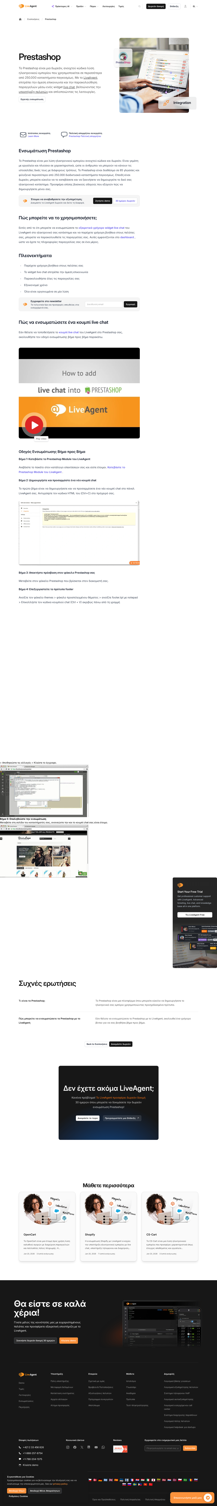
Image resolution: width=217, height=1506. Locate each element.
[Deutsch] (100, 1480)
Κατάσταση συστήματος (62, 1393)
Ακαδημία (131, 1393)
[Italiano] (148, 1480)
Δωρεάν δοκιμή (156, 6)
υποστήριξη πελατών (33, 92)
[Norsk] (174, 1480)
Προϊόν (81, 6)
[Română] (190, 1480)
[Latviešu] (164, 1480)
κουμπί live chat (69, 332)
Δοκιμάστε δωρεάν (121, 1044)
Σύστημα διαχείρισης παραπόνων (180, 1415)
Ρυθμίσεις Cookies (18, 1496)
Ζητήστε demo (102, 201)
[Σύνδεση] (185, 6)
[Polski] (180, 1480)
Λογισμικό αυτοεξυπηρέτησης (178, 1399)
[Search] (141, 6)
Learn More (33, 136)
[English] (111, 1480)
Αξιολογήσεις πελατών (99, 1393)
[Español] (116, 1480)
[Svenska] (135, 1484)
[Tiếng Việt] (145, 1484)
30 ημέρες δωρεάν (125, 201)
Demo (21, 1383)
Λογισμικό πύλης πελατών (177, 1421)
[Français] (132, 1480)
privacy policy (60, 1484)
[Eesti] (121, 1480)
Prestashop (50, 19)
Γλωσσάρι (131, 1387)
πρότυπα (169, 1004)
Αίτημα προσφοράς (60, 1405)
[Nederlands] (169, 1480)
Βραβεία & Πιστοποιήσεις (100, 1387)
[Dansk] (95, 1480)
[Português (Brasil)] (185, 1480)
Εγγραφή (130, 304)
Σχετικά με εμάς (96, 1381)
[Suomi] (127, 1480)
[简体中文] (150, 1484)
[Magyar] (143, 1480)
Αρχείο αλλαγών (59, 1399)
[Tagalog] (140, 1484)
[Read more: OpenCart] (47, 1226)
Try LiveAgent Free (194, 914)
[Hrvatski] (137, 1480)
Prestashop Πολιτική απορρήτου (85, 136)
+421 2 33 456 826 (33, 1447)
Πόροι (94, 6)
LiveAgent (90, 77)
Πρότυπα (130, 1399)
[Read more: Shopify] (108, 1226)
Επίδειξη (174, 6)
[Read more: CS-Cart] (170, 1226)
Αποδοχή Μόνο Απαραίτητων (45, 1490)
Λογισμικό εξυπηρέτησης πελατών (181, 1387)
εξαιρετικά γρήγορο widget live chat (101, 227)
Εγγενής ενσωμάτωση (32, 99)
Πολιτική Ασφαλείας (130, 1499)
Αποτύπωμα (94, 1405)
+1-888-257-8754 (33, 1453)
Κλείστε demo (68, 1340)
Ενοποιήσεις (33, 19)
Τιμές (21, 1389)
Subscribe (190, 1448)
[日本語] (153, 1480)
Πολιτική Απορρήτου (155, 1499)
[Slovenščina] (129, 1484)
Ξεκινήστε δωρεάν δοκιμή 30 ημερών (35, 1340)
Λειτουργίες (25, 1395)
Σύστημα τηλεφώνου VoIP (177, 1393)
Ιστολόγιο (131, 1381)
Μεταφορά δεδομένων (62, 1387)
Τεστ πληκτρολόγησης (137, 1405)
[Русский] (196, 1480)
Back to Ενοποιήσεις (97, 1044)
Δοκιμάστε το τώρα (88, 1118)
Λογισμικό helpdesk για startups (179, 1427)
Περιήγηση (24, 1407)
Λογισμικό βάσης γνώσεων (177, 1381)
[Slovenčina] (124, 1484)
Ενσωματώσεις (26, 1401)
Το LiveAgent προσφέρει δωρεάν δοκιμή (120, 1097)
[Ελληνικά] (105, 1480)
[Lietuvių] (158, 1480)
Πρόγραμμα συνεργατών (100, 1399)
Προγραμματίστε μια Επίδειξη (122, 1118)
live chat (69, 87)
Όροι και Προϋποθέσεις (104, 1499)
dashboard (127, 237)
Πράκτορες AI (62, 6)
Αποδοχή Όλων (17, 1490)
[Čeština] (89, 1480)
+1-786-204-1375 (32, 1459)
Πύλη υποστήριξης (60, 1381)
